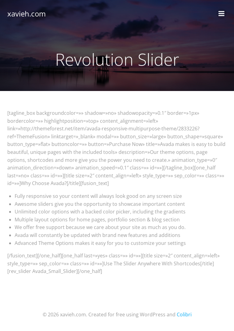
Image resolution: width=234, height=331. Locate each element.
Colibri (184, 314)
